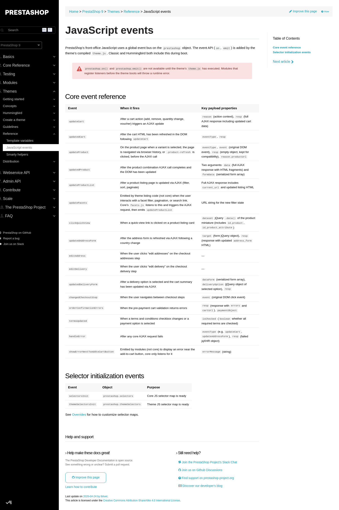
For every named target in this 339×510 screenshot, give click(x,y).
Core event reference (287, 47)
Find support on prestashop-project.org (209, 478)
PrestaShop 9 (99, 12)
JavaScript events (24, 147)
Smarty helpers (22, 154)
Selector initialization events (292, 52)
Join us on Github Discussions (203, 470)
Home (80, 12)
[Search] (32, 30)
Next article (283, 62)
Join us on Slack (16, 244)
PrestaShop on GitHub (19, 232)
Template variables (24, 140)
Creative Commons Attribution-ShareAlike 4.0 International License (148, 501)
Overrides (85, 415)
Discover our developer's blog (203, 486)
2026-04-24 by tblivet (102, 496)
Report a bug (13, 238)
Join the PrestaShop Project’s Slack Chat (210, 462)
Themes (120, 12)
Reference (138, 12)
